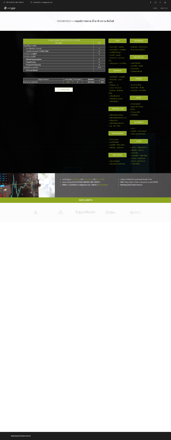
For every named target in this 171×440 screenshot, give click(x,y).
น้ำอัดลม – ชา (114, 85)
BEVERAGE (117, 71)
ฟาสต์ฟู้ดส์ (122, 50)
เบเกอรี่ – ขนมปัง (115, 55)
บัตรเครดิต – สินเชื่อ (137, 88)
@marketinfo (103, 185)
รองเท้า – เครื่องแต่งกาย (139, 147)
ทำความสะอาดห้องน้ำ (138, 50)
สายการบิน (134, 153)
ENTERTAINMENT (118, 133)
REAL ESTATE (117, 155)
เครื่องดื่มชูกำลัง (115, 96)
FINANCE (139, 79)
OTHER (139, 141)
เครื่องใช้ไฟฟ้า (135, 63)
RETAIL (138, 98)
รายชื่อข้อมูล (75, 179)
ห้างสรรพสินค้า (136, 104)
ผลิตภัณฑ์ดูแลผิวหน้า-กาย (118, 118)
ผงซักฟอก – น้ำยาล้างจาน (139, 47)
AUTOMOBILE (139, 122)
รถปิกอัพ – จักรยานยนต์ (138, 131)
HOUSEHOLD (139, 41)
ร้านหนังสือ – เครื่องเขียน (139, 155)
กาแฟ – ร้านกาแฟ (115, 88)
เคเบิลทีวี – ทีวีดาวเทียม (117, 145)
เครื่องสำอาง (114, 120)
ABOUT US (164, 8)
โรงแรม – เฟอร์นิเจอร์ (138, 158)
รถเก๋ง (133, 128)
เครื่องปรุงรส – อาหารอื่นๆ (118, 63)
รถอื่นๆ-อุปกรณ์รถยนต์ (138, 134)
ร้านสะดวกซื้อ (135, 112)
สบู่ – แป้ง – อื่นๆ (115, 126)
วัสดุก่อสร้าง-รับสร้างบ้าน (117, 164)
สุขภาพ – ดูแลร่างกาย (138, 161)
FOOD (118, 41)
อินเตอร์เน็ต (135, 69)
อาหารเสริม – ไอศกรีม (117, 47)
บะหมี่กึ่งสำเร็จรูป (115, 52)
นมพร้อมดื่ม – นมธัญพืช (117, 77)
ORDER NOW (65, 89)
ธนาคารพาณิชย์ (136, 85)
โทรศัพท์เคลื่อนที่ (136, 71)
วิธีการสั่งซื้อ (100, 179)
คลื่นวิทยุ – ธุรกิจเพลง (116, 147)
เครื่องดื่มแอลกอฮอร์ (116, 99)
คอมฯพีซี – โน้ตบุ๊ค (137, 66)
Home (155, 8)
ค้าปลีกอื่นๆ (134, 115)
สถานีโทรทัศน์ (114, 142)
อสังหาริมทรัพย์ (114, 161)
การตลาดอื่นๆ (135, 164)
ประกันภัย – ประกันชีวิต (138, 90)
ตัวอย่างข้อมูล (88, 179)
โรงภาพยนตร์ (114, 139)
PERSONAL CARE (118, 109)
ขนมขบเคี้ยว (114, 50)
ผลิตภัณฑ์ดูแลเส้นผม (116, 115)
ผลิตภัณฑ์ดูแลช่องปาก (117, 123)
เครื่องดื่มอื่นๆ (114, 101)
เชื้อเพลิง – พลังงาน (137, 150)
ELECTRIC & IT (139, 57)
